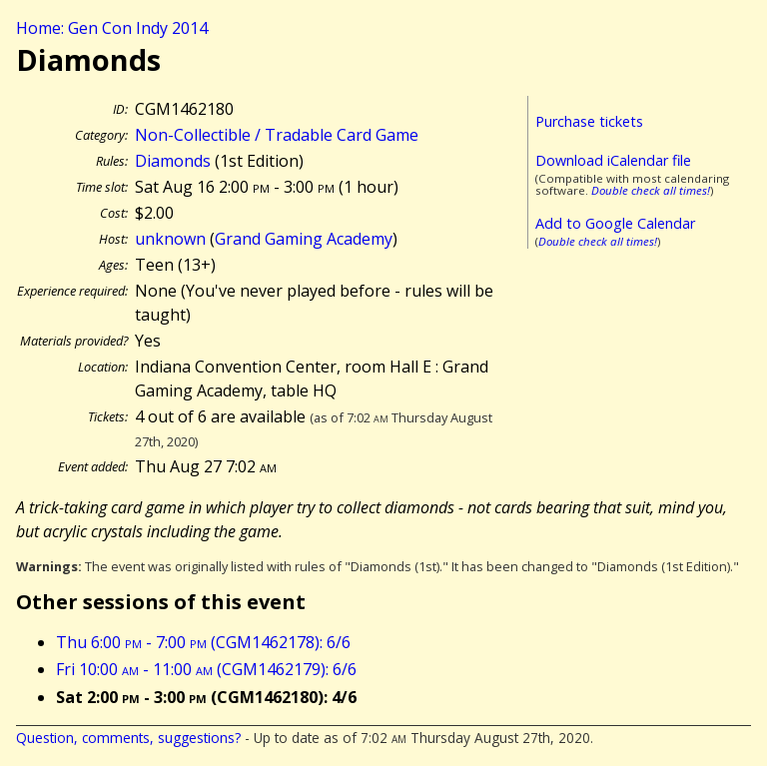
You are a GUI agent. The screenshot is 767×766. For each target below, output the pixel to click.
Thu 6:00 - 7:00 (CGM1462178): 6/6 (203, 642)
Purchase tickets (589, 121)
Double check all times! (650, 190)
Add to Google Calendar (615, 223)
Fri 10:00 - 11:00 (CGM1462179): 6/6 (206, 669)
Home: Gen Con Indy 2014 (112, 28)
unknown (170, 239)
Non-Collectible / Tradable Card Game (276, 135)
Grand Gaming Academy (303, 239)
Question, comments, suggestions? (128, 737)
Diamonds (173, 161)
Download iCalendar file (613, 160)
